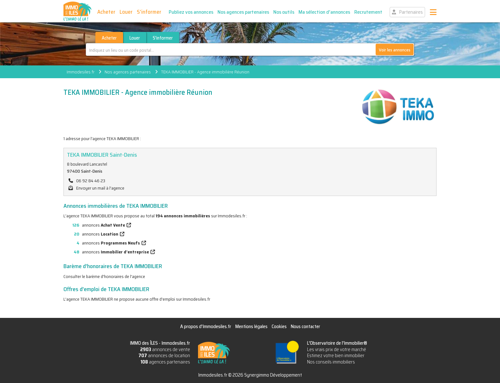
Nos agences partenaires (243, 12)
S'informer (149, 12)
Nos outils (283, 12)
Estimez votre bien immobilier (335, 355)
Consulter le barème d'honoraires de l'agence (104, 276)
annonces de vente (165, 349)
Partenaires (411, 12)
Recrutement (368, 12)
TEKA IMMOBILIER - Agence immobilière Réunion (205, 71)
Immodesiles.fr (80, 71)
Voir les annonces (394, 49)
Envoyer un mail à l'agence (100, 188)
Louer (126, 12)
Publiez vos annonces (191, 12)
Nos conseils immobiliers (331, 362)
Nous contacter (305, 326)
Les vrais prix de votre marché (336, 349)
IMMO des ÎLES (77, 11)
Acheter (106, 12)
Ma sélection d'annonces (324, 12)
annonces (94, 225)
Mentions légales (251, 326)
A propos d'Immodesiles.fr (205, 326)
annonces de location (164, 355)
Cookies (279, 326)
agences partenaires (165, 362)
